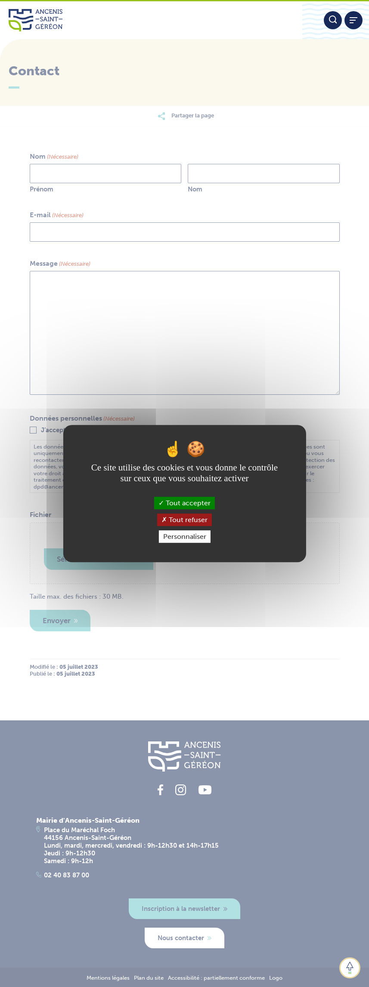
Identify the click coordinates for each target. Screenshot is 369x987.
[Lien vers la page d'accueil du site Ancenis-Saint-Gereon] (151, 20)
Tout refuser (184, 520)
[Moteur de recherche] (333, 20)
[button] (349, 967)
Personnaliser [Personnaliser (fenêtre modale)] (184, 536)
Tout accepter (184, 503)
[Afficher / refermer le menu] (353, 20)
